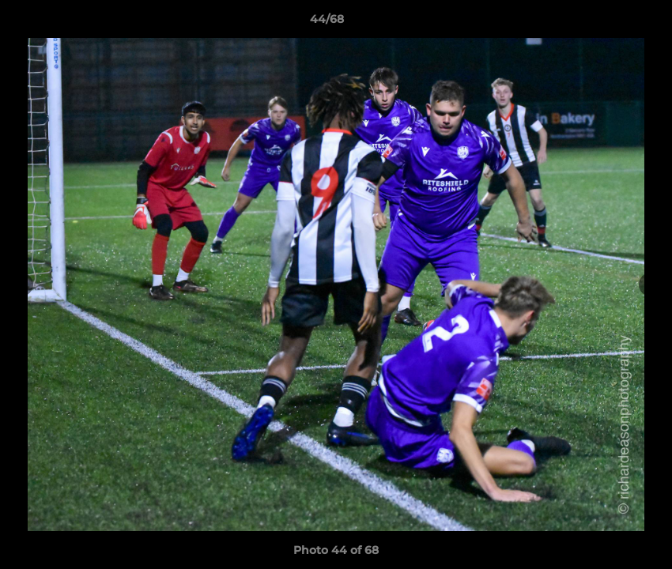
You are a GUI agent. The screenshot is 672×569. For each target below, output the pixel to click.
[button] (605, 23)
